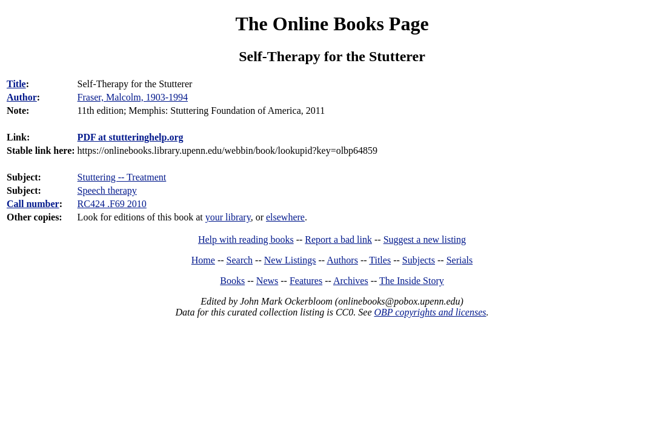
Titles (380, 260)
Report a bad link (338, 239)
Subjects (418, 260)
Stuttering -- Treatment (122, 177)
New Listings (290, 260)
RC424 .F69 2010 (112, 204)
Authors (342, 260)
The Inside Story (411, 281)
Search (240, 260)
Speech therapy (107, 190)
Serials (460, 260)
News (267, 281)
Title (16, 84)
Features (306, 281)
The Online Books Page (331, 24)
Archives (350, 281)
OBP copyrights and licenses (430, 312)
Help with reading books (246, 239)
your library (228, 217)
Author (22, 97)
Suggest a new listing (424, 239)
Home (203, 260)
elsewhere (285, 217)
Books (232, 281)
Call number (33, 204)
